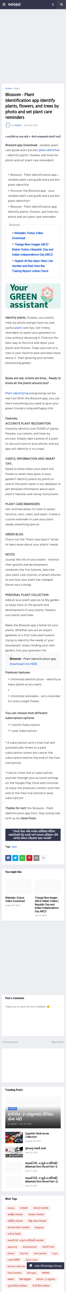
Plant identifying (16, 393)
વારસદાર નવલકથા (36, 1214)
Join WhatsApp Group (45, 1265)
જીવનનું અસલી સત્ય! (35, 1148)
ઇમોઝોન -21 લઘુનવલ (45, 1279)
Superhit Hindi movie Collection (37, 1135)
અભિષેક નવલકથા (15, 1221)
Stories (11, 1208)
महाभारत (45, 1272)
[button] (4, 5)
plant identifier (49, 150)
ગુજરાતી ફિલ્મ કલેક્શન (17, 1285)
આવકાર (14, 4)
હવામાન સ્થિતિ (14, 1260)
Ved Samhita (40, 1253)
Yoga (54, 1253)
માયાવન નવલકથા (40, 1208)
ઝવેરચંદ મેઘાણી (14, 1234)
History (11, 1253)
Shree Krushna (14, 1272)
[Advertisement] (33, 46)
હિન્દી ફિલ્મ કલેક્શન (41, 1285)
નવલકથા (24, 1208)
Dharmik (24, 1253)
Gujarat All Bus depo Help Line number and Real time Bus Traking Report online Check (32, 266)
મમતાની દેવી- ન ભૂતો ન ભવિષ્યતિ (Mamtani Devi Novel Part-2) (41, 1179)
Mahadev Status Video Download (15, 899)
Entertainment (29, 1247)
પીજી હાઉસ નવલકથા (37, 1221)
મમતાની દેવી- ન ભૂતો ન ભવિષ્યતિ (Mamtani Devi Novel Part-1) (41, 1165)
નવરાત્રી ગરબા (48, 1247)
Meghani (39, 1227)
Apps (17, 88)
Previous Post (11, 1042)
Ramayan (31, 1272)
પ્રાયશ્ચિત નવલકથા (15, 1214)
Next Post (57, 1042)
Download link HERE (23, 663)
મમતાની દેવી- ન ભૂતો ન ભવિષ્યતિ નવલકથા (26, 1240)
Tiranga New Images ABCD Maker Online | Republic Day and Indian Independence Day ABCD (32, 249)
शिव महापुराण (25, 1279)
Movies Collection (17, 1266)
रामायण (11, 1279)
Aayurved (12, 1247)
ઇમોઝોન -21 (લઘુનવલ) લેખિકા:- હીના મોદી (31, 1117)
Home (8, 88)
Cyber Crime (31, 1260)
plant (18, 327)
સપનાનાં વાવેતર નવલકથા (18, 1227)
